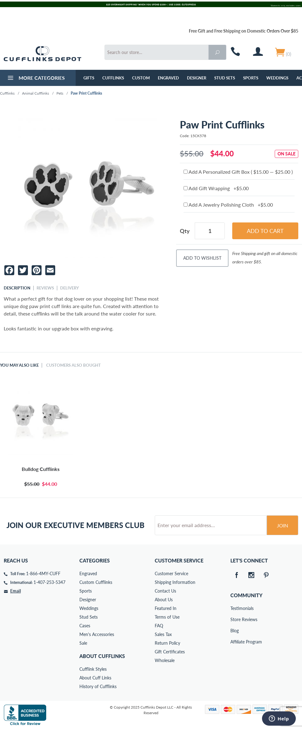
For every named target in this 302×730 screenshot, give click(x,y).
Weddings (277, 77)
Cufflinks (113, 77)
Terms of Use (167, 617)
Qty (185, 230)
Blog (234, 630)
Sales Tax (163, 634)
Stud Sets (224, 77)
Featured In (165, 608)
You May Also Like (19, 365)
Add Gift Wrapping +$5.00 (216, 188)
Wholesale (165, 660)
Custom (141, 77)
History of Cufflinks (98, 686)
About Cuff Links (95, 677)
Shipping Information (175, 582)
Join (282, 525)
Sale (83, 643)
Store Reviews (234, 619)
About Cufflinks (102, 656)
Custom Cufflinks (95, 582)
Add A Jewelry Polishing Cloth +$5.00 (228, 205)
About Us (164, 599)
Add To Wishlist (202, 258)
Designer (196, 77)
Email (15, 590)
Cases (84, 625)
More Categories (35, 78)
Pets (59, 93)
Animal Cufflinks (35, 93)
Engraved (168, 77)
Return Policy (167, 643)
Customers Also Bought (73, 365)
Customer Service (171, 573)
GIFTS (88, 77)
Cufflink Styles (93, 669)
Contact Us (165, 590)
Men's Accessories (96, 634)
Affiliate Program (234, 641)
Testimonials (234, 608)
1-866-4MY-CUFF (43, 573)
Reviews (45, 287)
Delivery (69, 287)
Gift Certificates (170, 651)
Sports (250, 77)
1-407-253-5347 (49, 582)
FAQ (159, 625)
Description (17, 287)
